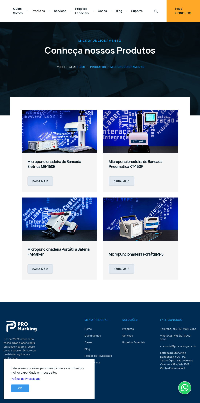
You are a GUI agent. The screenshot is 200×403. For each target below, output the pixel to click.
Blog (119, 11)
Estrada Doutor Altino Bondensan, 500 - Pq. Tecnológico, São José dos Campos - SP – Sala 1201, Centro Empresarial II (176, 360)
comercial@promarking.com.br (178, 346)
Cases (102, 11)
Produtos (98, 67)
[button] (38, 11)
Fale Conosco (183, 11)
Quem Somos (18, 11)
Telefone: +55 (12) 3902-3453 (178, 329)
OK (20, 388)
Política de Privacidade (98, 355)
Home (81, 67)
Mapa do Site (92, 362)
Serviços (60, 11)
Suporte (137, 11)
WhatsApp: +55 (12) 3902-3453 (175, 337)
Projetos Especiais (82, 11)
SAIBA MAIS (40, 181)
